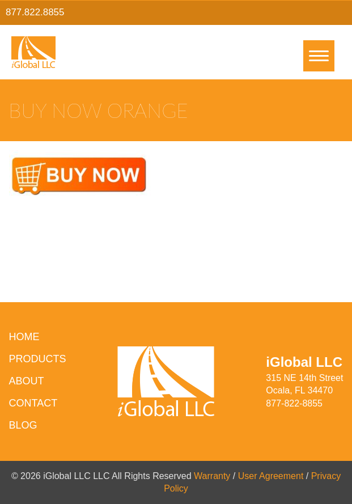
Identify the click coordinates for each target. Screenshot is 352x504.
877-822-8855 (294, 403)
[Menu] (318, 55)
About (26, 381)
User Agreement (271, 476)
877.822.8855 (35, 12)
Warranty (212, 476)
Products (37, 359)
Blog (23, 425)
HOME (24, 336)
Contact (33, 403)
